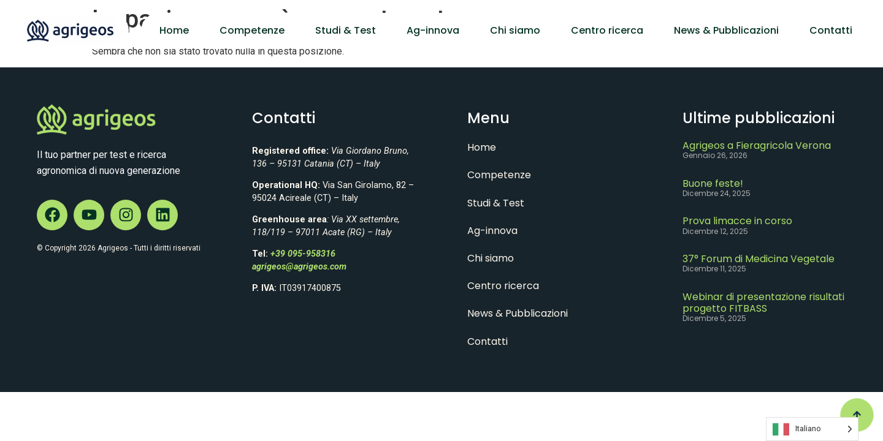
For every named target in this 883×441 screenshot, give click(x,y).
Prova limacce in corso (737, 221)
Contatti (830, 30)
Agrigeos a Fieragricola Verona (756, 145)
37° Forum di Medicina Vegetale (758, 259)
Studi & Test (345, 30)
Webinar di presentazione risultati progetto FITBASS (763, 302)
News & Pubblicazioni (726, 30)
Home (174, 30)
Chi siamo (515, 30)
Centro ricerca (607, 30)
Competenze (252, 30)
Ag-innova (433, 30)
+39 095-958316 (302, 254)
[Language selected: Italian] (812, 429)
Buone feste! (712, 183)
